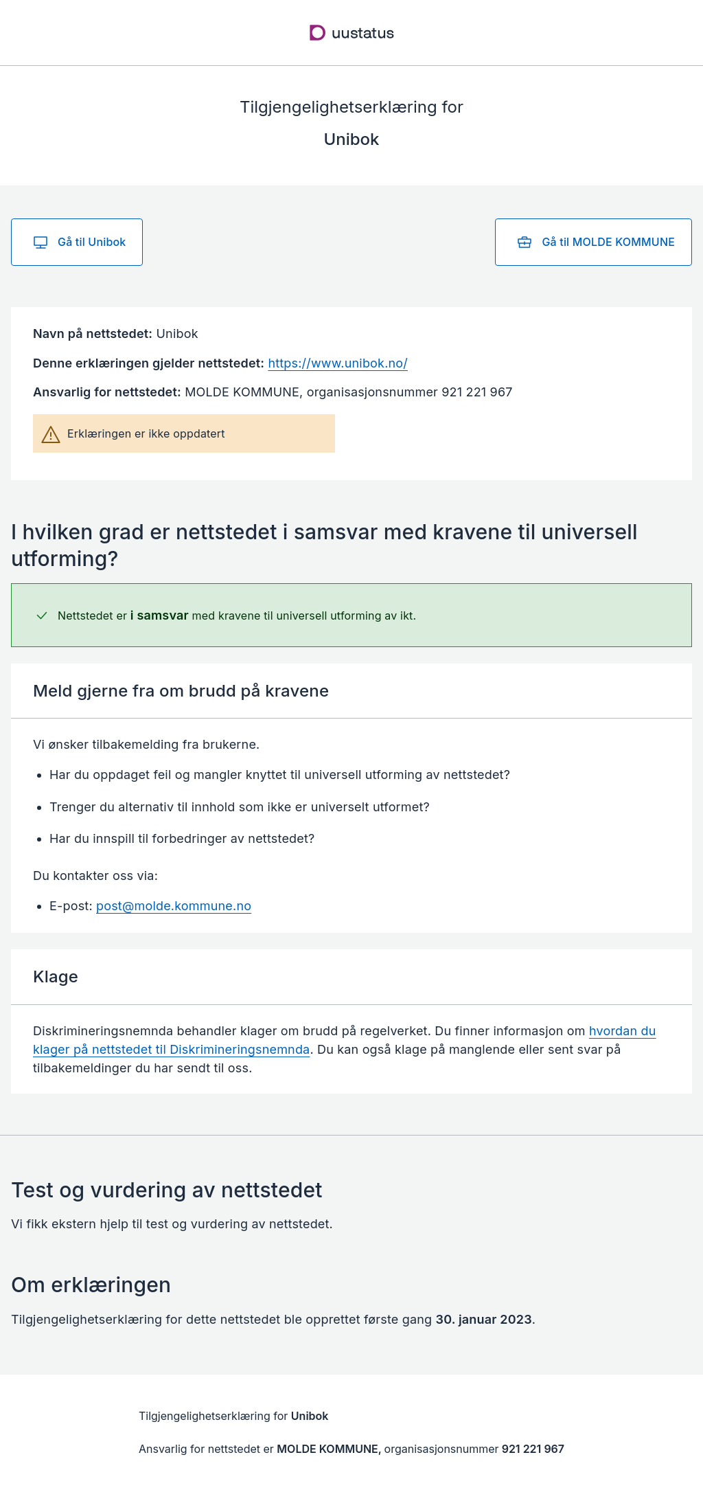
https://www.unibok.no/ (338, 363)
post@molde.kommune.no (173, 906)
